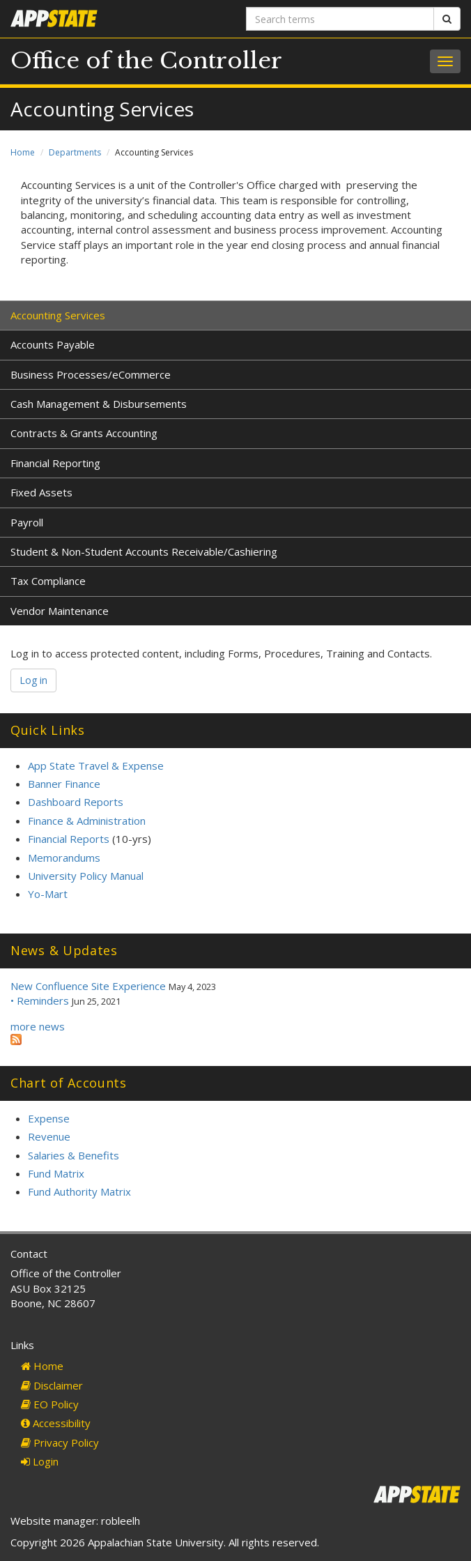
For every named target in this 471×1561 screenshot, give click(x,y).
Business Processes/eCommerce (90, 374)
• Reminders (39, 1000)
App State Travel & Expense (96, 765)
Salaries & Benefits (73, 1155)
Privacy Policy (60, 1442)
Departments (75, 152)
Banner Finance (64, 784)
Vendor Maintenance (59, 611)
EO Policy (50, 1404)
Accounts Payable (52, 344)
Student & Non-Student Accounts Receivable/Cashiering (143, 551)
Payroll (26, 522)
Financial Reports (68, 839)
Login (40, 1461)
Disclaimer (52, 1385)
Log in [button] (33, 680)
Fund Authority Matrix (79, 1191)
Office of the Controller (146, 61)
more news (37, 1026)
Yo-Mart (48, 894)
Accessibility (56, 1423)
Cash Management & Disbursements (98, 404)
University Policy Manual (86, 876)
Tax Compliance (48, 581)
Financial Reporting (55, 463)
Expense (49, 1118)
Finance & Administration (87, 821)
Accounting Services (57, 315)
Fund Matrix (56, 1173)
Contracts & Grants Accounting (83, 433)
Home (22, 152)
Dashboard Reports (75, 802)
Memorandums (64, 858)
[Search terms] (340, 19)
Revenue (49, 1136)
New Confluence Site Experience (88, 986)
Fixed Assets (41, 492)
